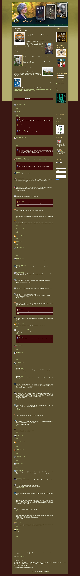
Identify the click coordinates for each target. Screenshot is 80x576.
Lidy (17, 513)
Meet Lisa (21, 25)
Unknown (17, 241)
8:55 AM (21, 241)
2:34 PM (23, 104)
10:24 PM (23, 130)
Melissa (17, 172)
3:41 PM (21, 368)
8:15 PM (23, 449)
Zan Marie (18, 345)
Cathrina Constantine (19, 186)
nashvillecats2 (18, 352)
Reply (17, 108)
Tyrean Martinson (19, 441)
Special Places (62, 25)
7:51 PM (23, 441)
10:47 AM (20, 172)
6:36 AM (24, 186)
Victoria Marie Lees (19, 456)
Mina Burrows (18, 323)
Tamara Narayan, (46, 89)
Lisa (17, 98)
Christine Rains (18, 258)
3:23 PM (23, 201)
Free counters (58, 134)
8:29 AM (22, 220)
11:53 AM (24, 316)
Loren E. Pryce (18, 272)
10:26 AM (24, 265)
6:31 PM (19, 529)
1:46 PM (21, 345)
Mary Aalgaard (18, 484)
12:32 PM (28, 329)
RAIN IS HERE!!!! (52, 25)
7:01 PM (22, 435)
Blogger (48, 571)
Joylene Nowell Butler (19, 316)
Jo (16, 111)
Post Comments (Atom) (21, 556)
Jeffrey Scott (18, 383)
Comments (59, 77)
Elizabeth (17, 463)
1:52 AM (21, 470)
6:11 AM (26, 178)
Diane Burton (18, 435)
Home (15, 25)
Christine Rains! (30, 90)
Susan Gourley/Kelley (19, 265)
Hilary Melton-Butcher (19, 137)
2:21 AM (24, 478)
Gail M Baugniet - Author (20, 178)
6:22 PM (18, 111)
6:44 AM (23, 158)
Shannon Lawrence (19, 478)
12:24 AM (21, 463)
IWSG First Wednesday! (63, 140)
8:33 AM (22, 484)
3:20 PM (23, 337)
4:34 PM (22, 383)
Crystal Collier (18, 220)
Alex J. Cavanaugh (19, 104)
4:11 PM (21, 376)
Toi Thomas (18, 522)
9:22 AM (23, 258)
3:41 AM (25, 137)
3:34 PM (22, 362)
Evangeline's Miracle (40, 25)
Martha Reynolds (19, 158)
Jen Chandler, (29, 89)
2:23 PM (21, 124)
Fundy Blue (18, 470)
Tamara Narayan (19, 247)
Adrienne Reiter (18, 449)
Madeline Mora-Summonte (20, 279)
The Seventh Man (29, 25)
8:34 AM (22, 228)
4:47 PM (21, 392)
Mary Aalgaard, (37, 89)
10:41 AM (22, 272)
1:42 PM (23, 119)
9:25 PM (24, 456)
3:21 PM (23, 309)
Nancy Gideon (18, 228)
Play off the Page (21, 487)
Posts (58, 75)
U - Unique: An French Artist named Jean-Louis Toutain (60, 85)
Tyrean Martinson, (19, 90)
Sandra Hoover (18, 428)
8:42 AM (24, 235)
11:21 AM (21, 522)
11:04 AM (26, 279)
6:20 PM (22, 428)
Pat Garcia (18, 392)
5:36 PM (19, 513)
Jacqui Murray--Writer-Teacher (21, 329)
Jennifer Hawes (18, 362)
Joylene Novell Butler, (19, 89)
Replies (19, 117)
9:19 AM (23, 247)
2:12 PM (22, 352)
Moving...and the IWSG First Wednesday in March (63, 150)
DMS (17, 529)
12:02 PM (22, 323)
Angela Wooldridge (19, 235)
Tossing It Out (18, 409)
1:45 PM (23, 149)
